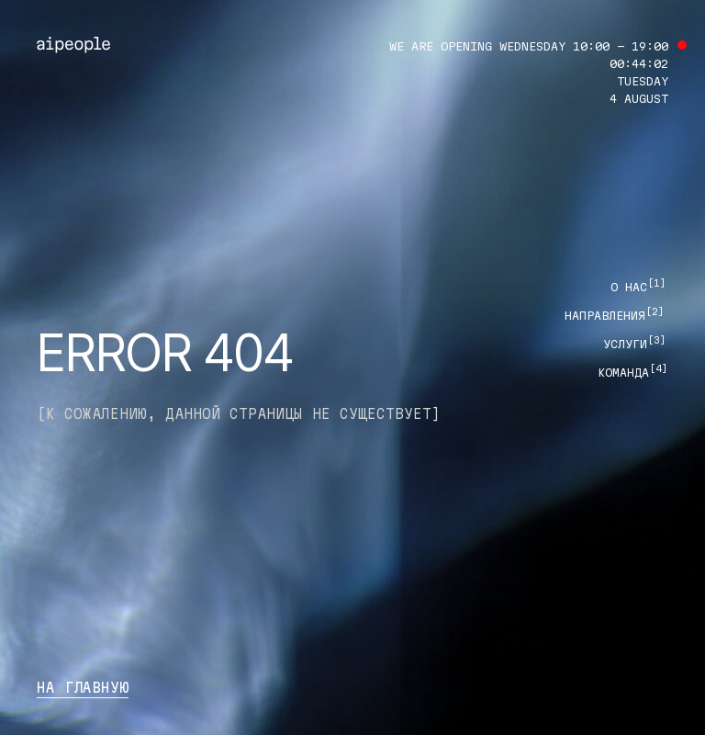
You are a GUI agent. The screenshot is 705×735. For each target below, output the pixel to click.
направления (615, 315)
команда (633, 372)
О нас (638, 286)
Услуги (634, 343)
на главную (83, 687)
